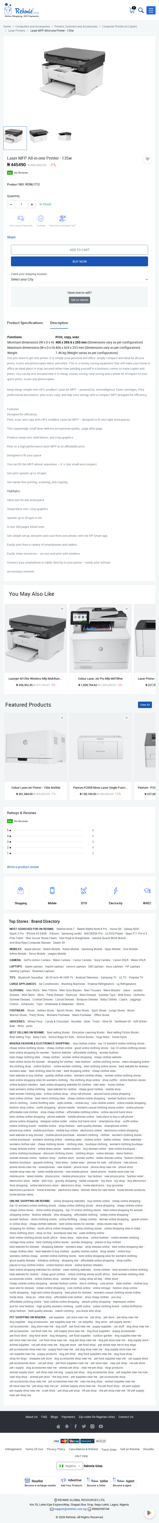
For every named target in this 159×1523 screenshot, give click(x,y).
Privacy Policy (56, 1449)
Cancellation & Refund (83, 1449)
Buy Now (80, 261)
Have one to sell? (80, 292)
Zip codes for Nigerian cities (97, 1417)
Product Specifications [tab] (25, 322)
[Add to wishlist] (62, 718)
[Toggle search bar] (140, 10)
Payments (68, 1417)
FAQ (44, 1417)
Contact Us (126, 1417)
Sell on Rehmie (130, 1449)
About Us (32, 1417)
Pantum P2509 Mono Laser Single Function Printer (100, 787)
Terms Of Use (34, 1449)
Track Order (109, 1449)
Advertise (71, 1482)
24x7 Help (81, 1456)
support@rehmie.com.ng (70, 1509)
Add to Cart (79, 250)
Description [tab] (59, 322)
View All (145, 705)
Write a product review (23, 867)
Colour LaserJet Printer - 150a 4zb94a (35, 787)
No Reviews (21, 172)
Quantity (13, 196)
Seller (97, 1482)
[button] (151, 10)
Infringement (13, 1449)
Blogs (54, 1417)
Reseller (148, 1449)
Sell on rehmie (79, 300)
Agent (123, 1482)
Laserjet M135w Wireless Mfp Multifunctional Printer (35, 678)
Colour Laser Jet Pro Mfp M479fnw (100, 678)
